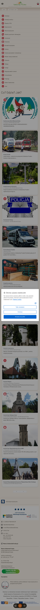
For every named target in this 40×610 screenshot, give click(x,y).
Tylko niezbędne (20, 307)
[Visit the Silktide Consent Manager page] (35, 303)
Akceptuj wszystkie (20, 316)
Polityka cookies (17, 299)
